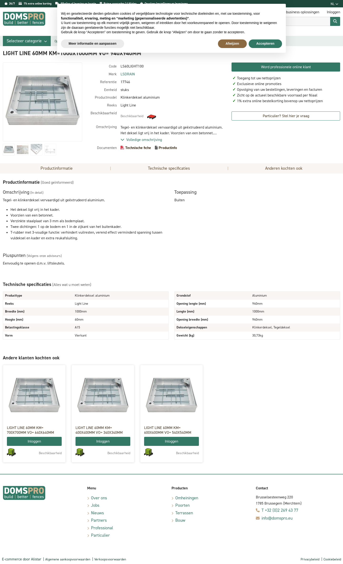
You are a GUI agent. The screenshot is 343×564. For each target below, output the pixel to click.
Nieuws (97, 513)
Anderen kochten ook (284, 168)
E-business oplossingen (301, 12)
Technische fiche (138, 147)
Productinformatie (56, 168)
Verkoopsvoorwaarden (110, 559)
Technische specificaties (169, 168)
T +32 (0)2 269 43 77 (280, 510)
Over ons (99, 498)
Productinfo (168, 147)
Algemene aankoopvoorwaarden (67, 559)
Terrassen (184, 513)
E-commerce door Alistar (21, 559)
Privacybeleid (310, 559)
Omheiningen (186, 498)
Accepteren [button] (265, 43)
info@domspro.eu (277, 518)
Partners (99, 520)
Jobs (95, 505)
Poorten (182, 505)
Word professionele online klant (286, 66)
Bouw (180, 520)
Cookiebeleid (332, 559)
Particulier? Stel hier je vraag (286, 115)
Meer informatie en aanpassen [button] (92, 43)
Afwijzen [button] (232, 43)
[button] (27, 41)
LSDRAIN (128, 74)
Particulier (100, 535)
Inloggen (34, 441)
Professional (102, 528)
